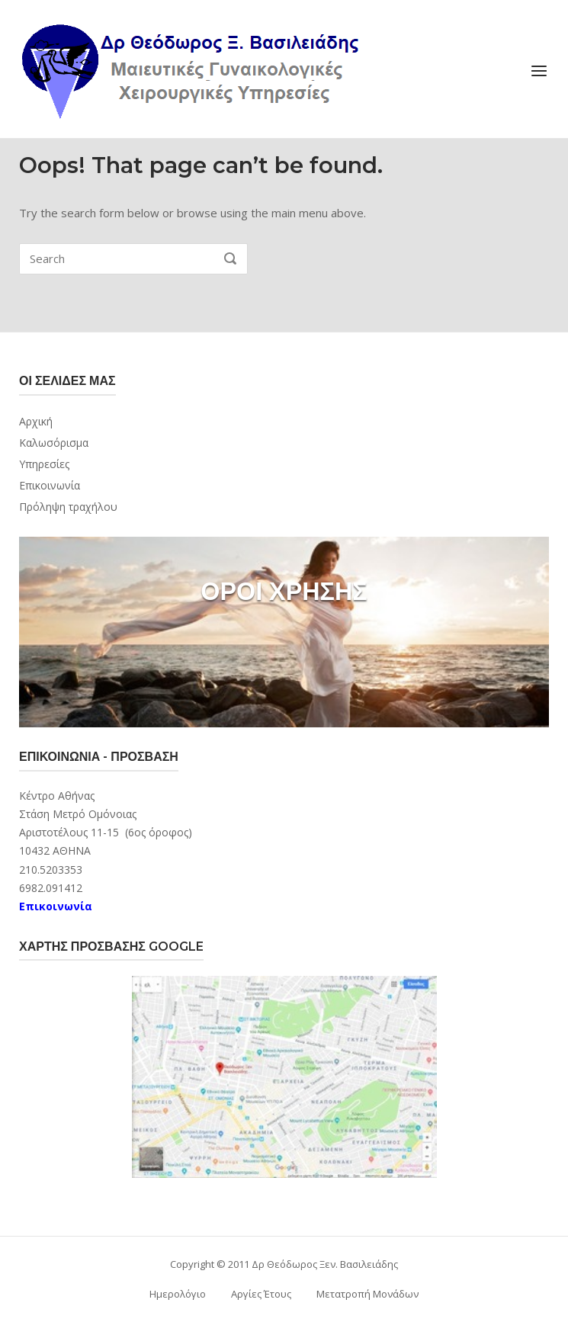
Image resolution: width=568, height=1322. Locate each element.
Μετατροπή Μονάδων (367, 1294)
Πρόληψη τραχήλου (68, 506)
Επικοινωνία (49, 485)
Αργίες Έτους (261, 1294)
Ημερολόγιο (177, 1294)
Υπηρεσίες (44, 464)
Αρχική (36, 421)
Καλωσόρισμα (53, 442)
